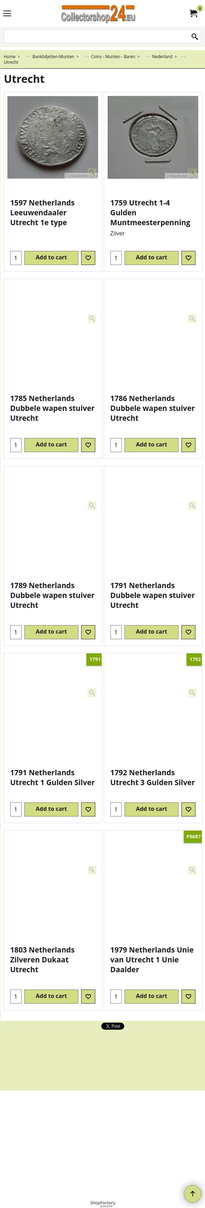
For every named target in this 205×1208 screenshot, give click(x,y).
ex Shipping (25, 192)
